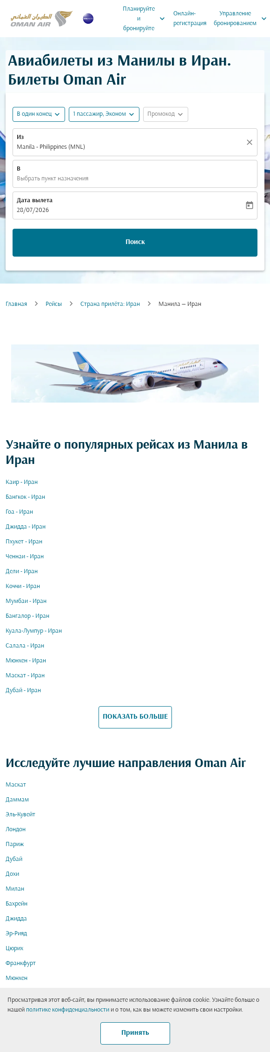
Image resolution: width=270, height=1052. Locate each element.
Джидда (16, 918)
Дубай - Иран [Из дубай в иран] (23, 690)
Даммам (17, 799)
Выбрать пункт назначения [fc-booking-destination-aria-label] (52, 178)
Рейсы (54, 304)
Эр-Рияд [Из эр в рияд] (16, 933)
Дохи (12, 874)
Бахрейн (16, 903)
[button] (104, 114)
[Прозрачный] (251, 142)
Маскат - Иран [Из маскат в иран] (25, 675)
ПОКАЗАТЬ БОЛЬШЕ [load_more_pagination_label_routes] (135, 717)
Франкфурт (21, 963)
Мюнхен (16, 978)
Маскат (16, 784)
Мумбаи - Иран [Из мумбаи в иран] (26, 601)
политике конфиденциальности (67, 1009)
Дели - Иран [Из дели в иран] (22, 571)
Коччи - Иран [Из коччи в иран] (23, 586)
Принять (135, 1033)
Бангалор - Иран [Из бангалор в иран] (27, 616)
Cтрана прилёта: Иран (110, 304)
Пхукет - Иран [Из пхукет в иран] (24, 541)
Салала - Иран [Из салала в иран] (25, 645)
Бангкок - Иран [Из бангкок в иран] (25, 497)
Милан (15, 889)
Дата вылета (35, 200)
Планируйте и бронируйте (146, 18)
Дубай (14, 859)
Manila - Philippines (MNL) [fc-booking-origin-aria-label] (51, 147)
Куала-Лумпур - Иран (34, 631)
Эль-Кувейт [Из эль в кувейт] (20, 814)
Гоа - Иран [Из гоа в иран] (19, 512)
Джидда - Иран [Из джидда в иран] (26, 526)
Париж (15, 844)
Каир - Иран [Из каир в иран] (22, 482)
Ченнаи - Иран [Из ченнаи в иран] (25, 556)
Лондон (16, 829)
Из (20, 137)
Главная (16, 304)
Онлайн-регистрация (189, 18)
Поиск (135, 242)
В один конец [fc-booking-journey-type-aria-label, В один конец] (34, 114)
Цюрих (14, 948)
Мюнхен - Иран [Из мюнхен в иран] (26, 660)
